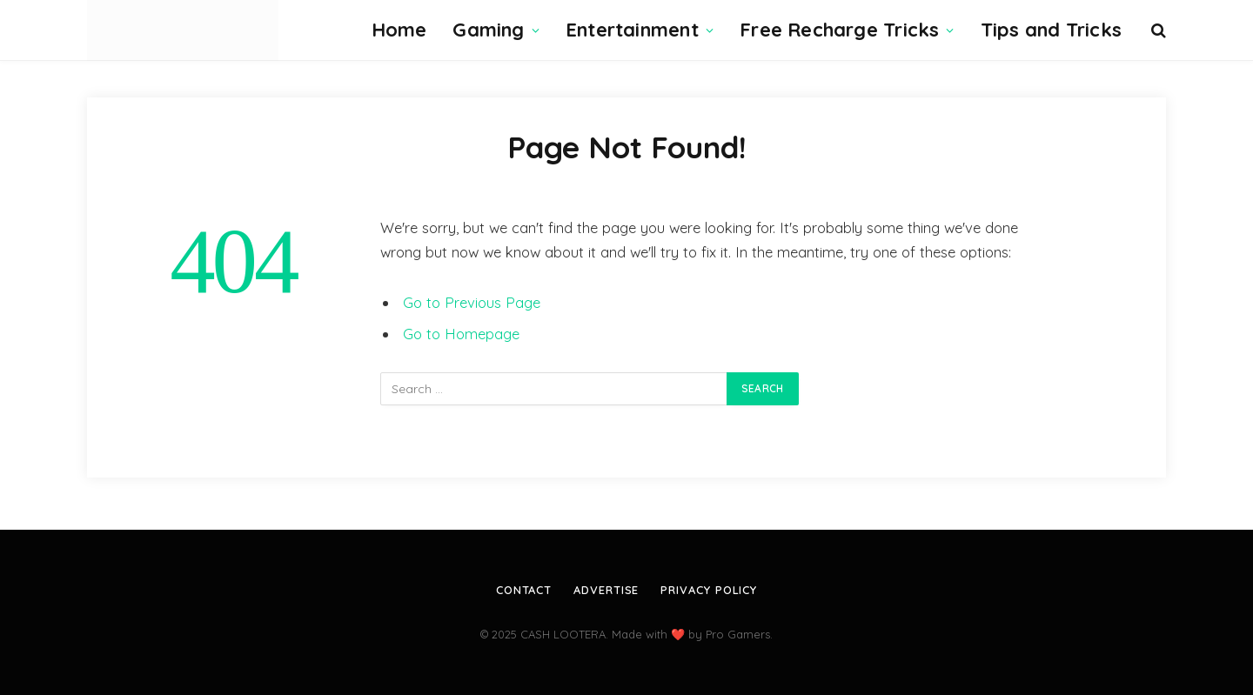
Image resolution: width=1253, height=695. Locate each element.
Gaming (488, 29)
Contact (524, 590)
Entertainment (632, 29)
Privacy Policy (708, 590)
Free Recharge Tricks (839, 29)
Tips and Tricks (1051, 29)
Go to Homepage (461, 333)
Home (399, 29)
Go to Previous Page (471, 302)
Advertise (606, 590)
